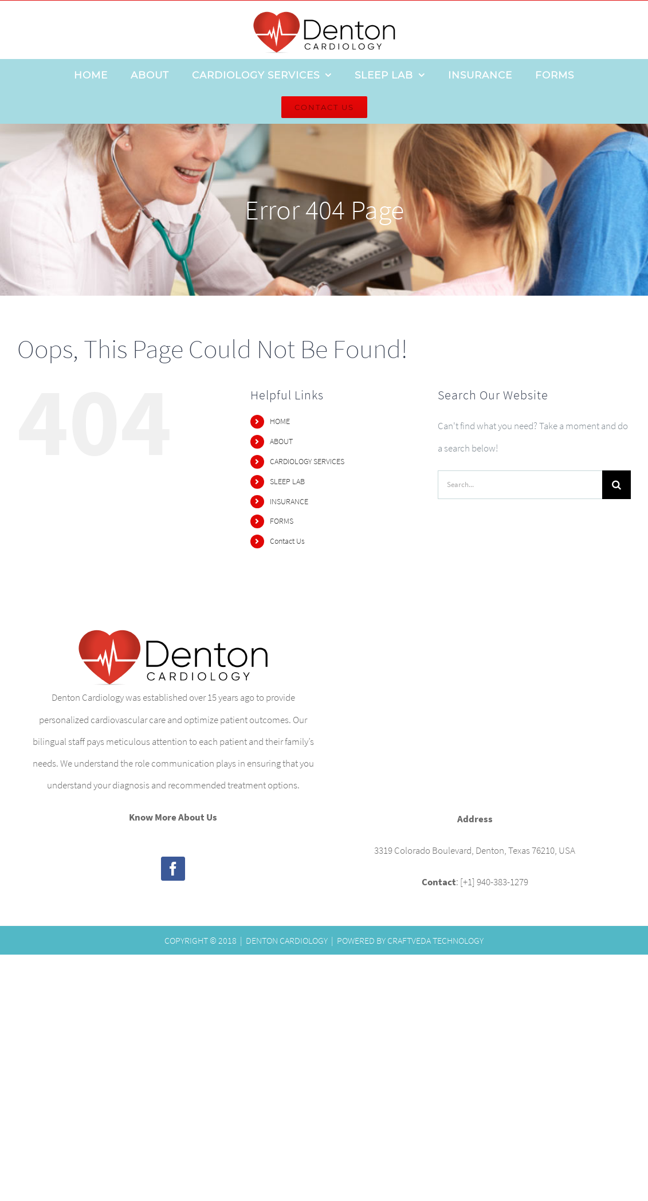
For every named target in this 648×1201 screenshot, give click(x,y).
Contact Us (287, 541)
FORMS (281, 521)
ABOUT (281, 441)
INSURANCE (289, 501)
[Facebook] (173, 869)
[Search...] (520, 484)
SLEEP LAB (287, 481)
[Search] (616, 484)
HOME (280, 421)
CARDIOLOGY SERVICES (307, 461)
